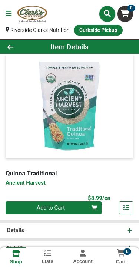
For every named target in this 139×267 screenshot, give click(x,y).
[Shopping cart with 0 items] (125, 14)
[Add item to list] (126, 208)
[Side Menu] (8, 14)
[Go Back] (21, 47)
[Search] (107, 14)
